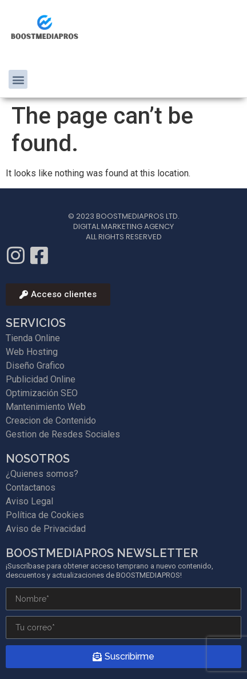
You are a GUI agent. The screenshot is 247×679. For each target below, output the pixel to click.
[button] (18, 79)
